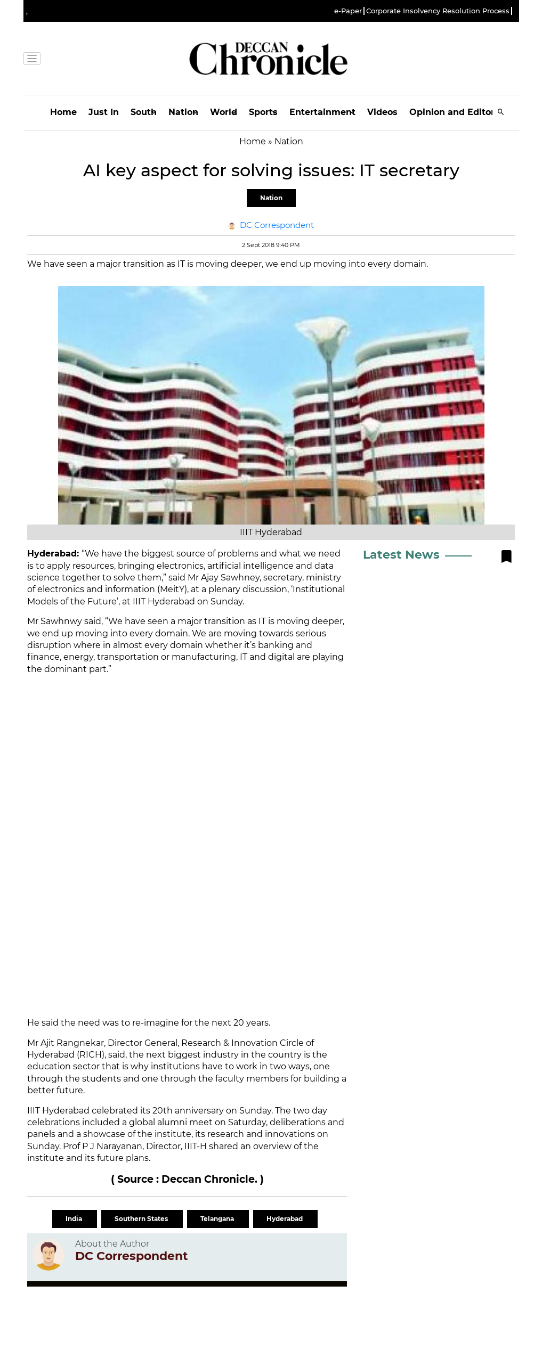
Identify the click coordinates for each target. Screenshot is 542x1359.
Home (63, 112)
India (75, 1219)
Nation (183, 112)
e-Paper (348, 11)
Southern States (142, 1219)
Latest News (401, 554)
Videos (382, 112)
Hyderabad (285, 1219)
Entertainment (322, 112)
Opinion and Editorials (459, 112)
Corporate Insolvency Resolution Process (437, 11)
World (223, 112)
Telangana (218, 1219)
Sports (263, 112)
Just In (103, 112)
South (144, 112)
